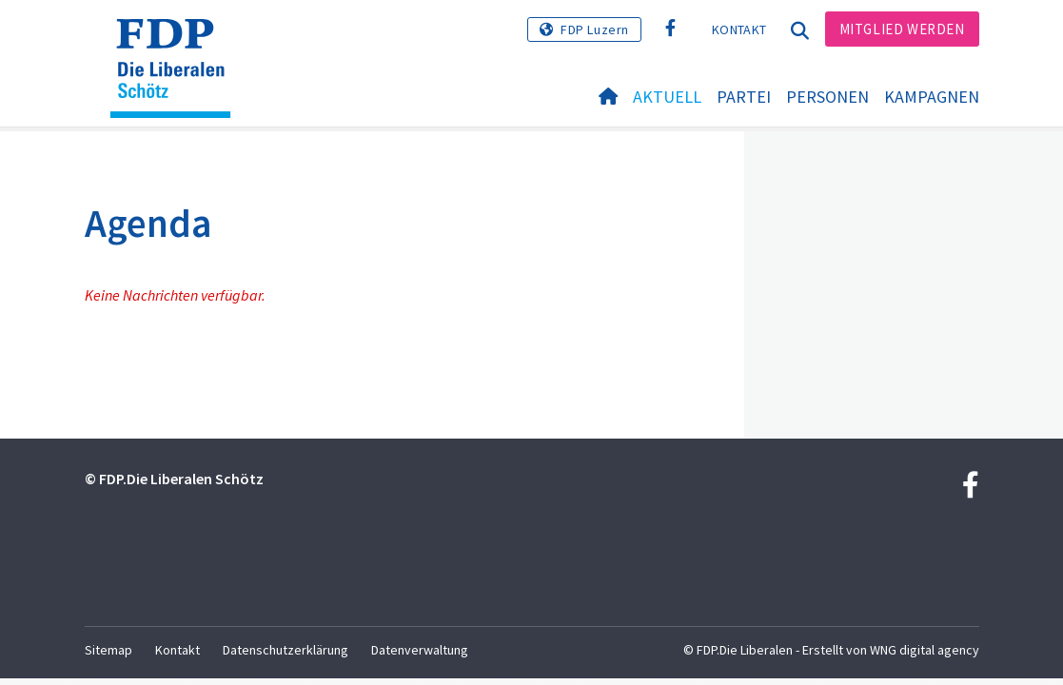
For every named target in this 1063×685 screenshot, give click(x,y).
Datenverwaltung (419, 649)
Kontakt (739, 29)
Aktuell (667, 97)
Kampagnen (931, 97)
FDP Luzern (595, 29)
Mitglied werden (902, 29)
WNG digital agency (924, 649)
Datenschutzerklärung (285, 649)
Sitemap (108, 649)
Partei (744, 97)
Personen (827, 97)
